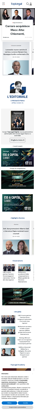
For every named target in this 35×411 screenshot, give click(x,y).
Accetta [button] (25, 403)
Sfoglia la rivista (17, 140)
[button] (32, 373)
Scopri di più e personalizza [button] (17, 407)
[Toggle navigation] (3, 4)
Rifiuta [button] (9, 403)
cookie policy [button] (5, 386)
